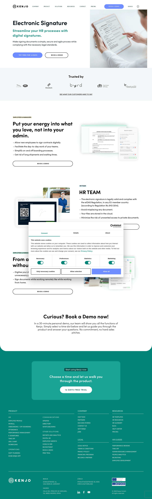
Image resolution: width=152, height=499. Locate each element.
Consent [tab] (44, 233)
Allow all (106, 271)
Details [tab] (76, 233)
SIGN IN (130, 6)
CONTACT (83, 6)
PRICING (93, 6)
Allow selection (76, 271)
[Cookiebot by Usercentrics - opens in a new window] (112, 226)
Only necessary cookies (46, 271)
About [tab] (107, 233)
